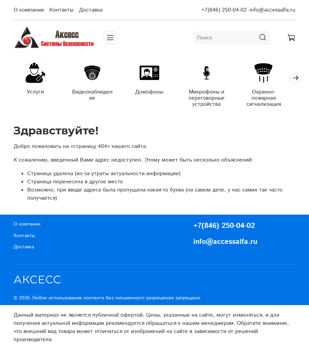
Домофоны (154, 93)
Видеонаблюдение (95, 96)
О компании (29, 10)
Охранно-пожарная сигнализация (273, 99)
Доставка (90, 10)
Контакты (61, 10)
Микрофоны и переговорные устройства (214, 99)
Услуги (36, 93)
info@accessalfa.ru (272, 10)
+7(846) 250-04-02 (224, 10)
